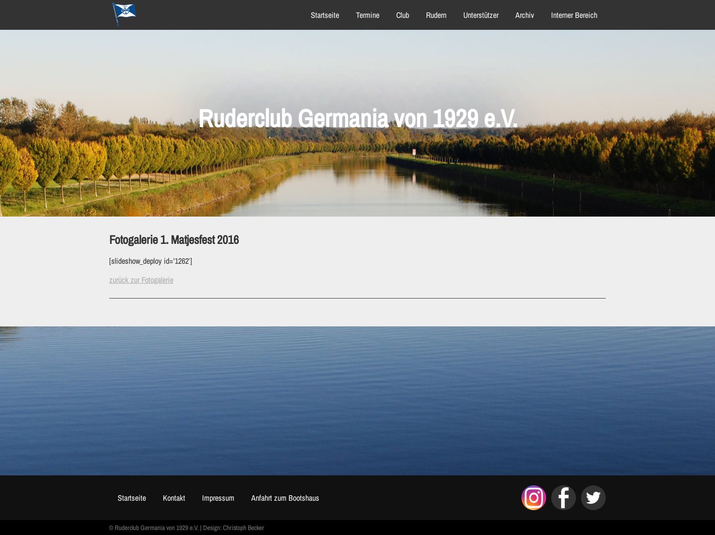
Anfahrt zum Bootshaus (285, 497)
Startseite (325, 14)
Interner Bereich (574, 14)
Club (402, 14)
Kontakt (174, 497)
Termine (367, 14)
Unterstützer (481, 14)
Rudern (436, 14)
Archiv (524, 14)
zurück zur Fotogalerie (141, 279)
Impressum (218, 497)
